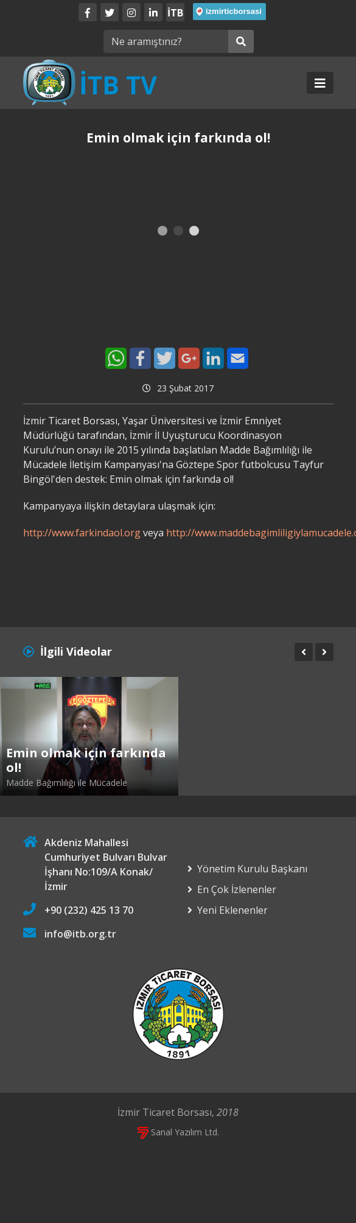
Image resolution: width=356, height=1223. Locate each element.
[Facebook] (88, 12)
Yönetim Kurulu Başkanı (252, 868)
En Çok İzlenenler (236, 889)
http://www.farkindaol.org (82, 532)
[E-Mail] (237, 358)
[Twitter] (109, 12)
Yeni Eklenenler (232, 910)
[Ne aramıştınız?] (165, 41)
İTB (175, 12)
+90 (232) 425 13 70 (88, 910)
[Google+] (189, 358)
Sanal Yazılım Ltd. (178, 1132)
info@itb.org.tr (80, 934)
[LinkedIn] (153, 12)
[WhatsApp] (116, 358)
